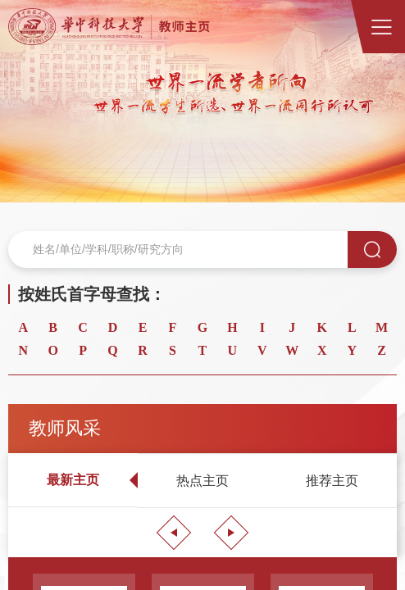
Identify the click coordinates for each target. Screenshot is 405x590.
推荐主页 (332, 481)
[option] (202, 101)
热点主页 (202, 481)
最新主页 (73, 480)
